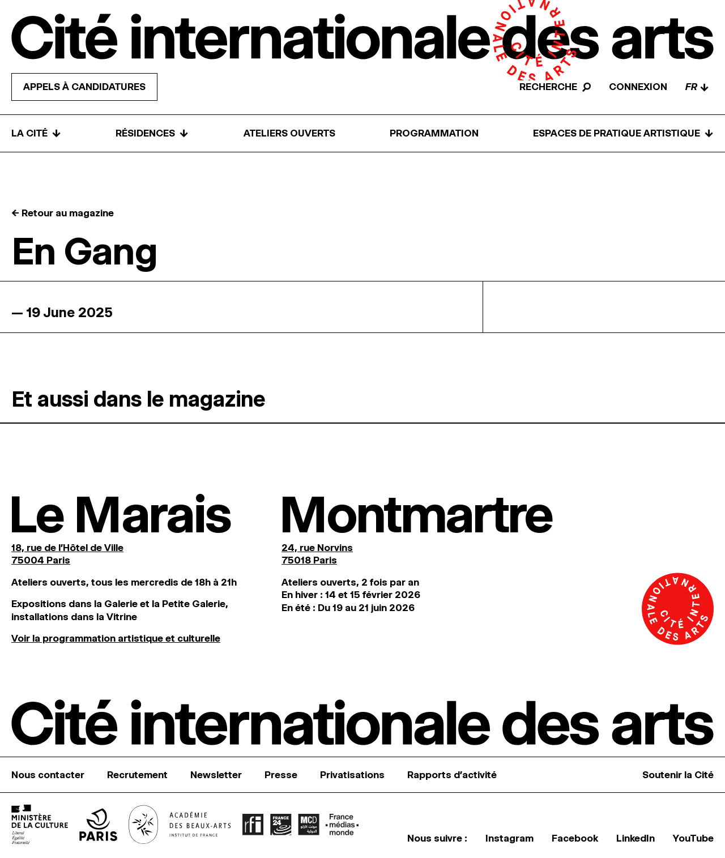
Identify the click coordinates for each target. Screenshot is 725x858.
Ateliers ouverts (289, 133)
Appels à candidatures (84, 86)
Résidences (152, 133)
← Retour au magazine (62, 213)
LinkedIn (635, 838)
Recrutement (137, 774)
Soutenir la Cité (678, 774)
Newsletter (216, 774)
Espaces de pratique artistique (623, 133)
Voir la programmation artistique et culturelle (115, 638)
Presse (281, 774)
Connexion (638, 86)
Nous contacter (47, 774)
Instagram (509, 838)
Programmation (434, 133)
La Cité (36, 133)
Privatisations (352, 774)
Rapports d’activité (452, 774)
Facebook (575, 838)
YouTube (693, 838)
